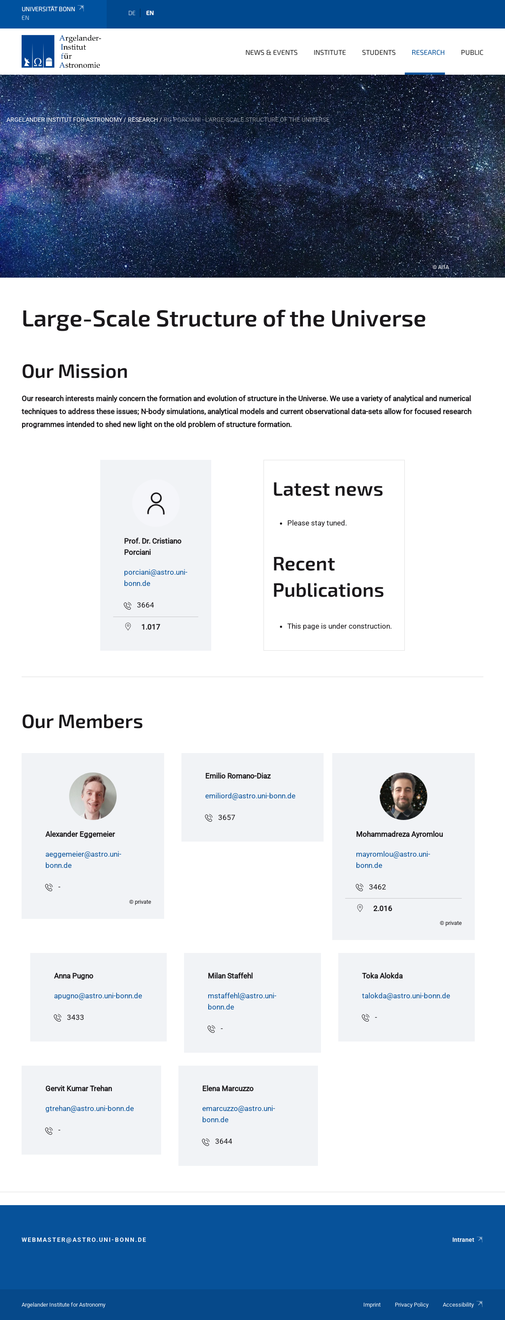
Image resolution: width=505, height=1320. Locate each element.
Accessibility (463, 1304)
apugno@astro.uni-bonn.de (98, 995)
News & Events (271, 52)
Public (472, 52)
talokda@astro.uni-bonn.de (406, 995)
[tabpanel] (252, 176)
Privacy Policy (412, 1304)
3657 (226, 817)
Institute (330, 52)
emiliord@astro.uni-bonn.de (250, 795)
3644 (223, 1141)
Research (428, 52)
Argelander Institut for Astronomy (64, 119)
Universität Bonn (53, 9)
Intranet (467, 1239)
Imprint (372, 1304)
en (150, 12)
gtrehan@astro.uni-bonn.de (89, 1108)
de (132, 12)
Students (379, 52)
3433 (75, 1017)
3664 (145, 605)
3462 (377, 887)
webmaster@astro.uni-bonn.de (84, 1239)
